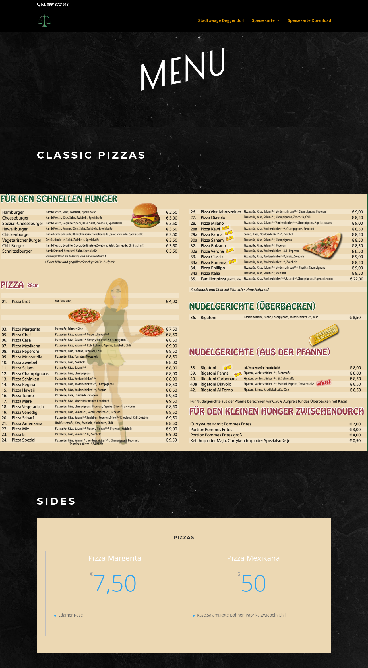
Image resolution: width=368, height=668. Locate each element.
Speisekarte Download (309, 20)
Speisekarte (263, 20)
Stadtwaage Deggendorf (221, 20)
